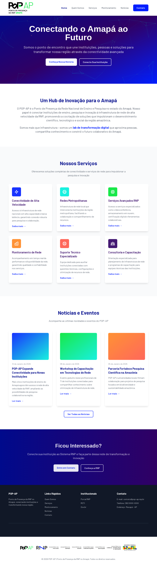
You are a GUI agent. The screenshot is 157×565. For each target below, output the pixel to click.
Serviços (93, 7)
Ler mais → (18, 402)
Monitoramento (108, 7)
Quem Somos (78, 7)
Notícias (125, 7)
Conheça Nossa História (61, 61)
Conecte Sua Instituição (95, 62)
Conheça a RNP (92, 469)
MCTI (83, 503)
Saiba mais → (19, 227)
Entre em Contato (66, 469)
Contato (141, 7)
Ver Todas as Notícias (79, 414)
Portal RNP (85, 499)
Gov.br (83, 507)
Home (64, 7)
